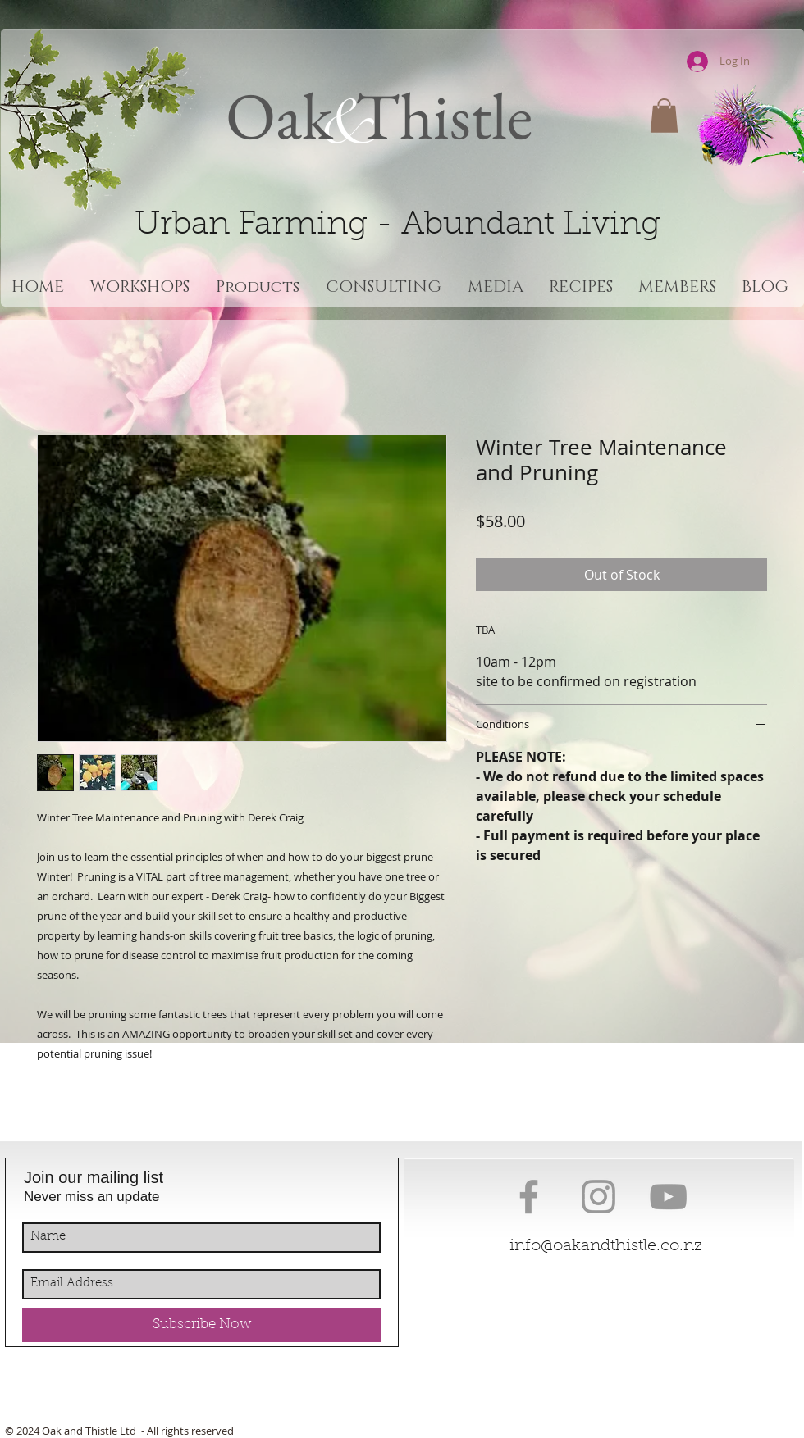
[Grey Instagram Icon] (598, 1196)
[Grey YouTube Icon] (668, 1196)
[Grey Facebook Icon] (528, 1196)
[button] (664, 115)
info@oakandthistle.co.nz (605, 1246)
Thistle (437, 115)
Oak (279, 115)
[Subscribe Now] (201, 1325)
